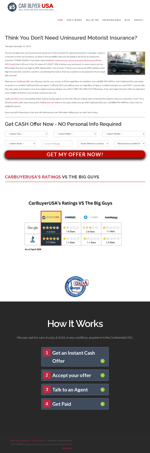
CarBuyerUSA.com (25, 81)
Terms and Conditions (20, 440)
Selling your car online (50, 102)
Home (60, 20)
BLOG (127, 20)
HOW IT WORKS (74, 20)
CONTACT (138, 20)
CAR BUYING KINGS (111, 20)
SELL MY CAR (92, 20)
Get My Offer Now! (75, 154)
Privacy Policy (38, 440)
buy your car (76, 85)
